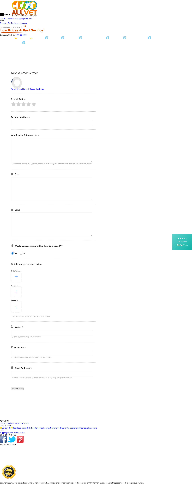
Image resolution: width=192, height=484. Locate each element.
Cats (44, 38)
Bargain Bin (24, 38)
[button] (13, 104)
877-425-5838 (21, 35)
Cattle (121, 38)
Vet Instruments (14, 43)
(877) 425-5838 (23, 423)
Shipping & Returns (24, 18)
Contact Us (4, 18)
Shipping (3, 432)
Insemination (142, 38)
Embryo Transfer (167, 38)
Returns (10, 432)
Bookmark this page (19, 23)
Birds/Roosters (99, 38)
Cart (5, 23)
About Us (13, 18)
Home (4, 38)
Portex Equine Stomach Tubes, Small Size (27, 89)
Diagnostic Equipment (44, 43)
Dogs (59, 38)
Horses (77, 38)
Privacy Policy (19, 432)
